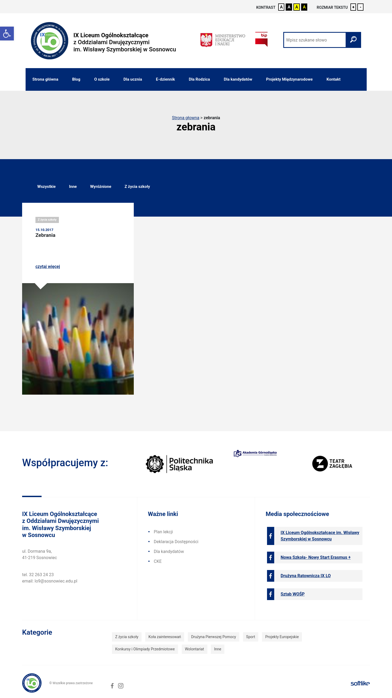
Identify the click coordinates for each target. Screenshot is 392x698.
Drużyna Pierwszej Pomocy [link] (213, 637)
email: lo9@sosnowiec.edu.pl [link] (49, 581)
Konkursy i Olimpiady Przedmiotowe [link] (145, 649)
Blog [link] (76, 79)
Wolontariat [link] (194, 649)
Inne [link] (73, 186)
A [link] (281, 7)
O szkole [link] (102, 79)
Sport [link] (250, 637)
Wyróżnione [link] (100, 186)
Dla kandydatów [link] (238, 79)
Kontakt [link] (333, 79)
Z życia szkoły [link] (137, 186)
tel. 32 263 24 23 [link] (38, 574)
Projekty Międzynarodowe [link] (289, 79)
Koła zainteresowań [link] (164, 637)
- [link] (360, 7)
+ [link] (353, 7)
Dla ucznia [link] (132, 79)
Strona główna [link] (45, 79)
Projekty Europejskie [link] (282, 637)
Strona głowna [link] (185, 117)
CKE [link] (158, 561)
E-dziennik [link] (165, 79)
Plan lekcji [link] (163, 531)
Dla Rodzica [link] (199, 79)
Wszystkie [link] (46, 186)
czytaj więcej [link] (47, 266)
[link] (7, 33)
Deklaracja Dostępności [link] (176, 541)
